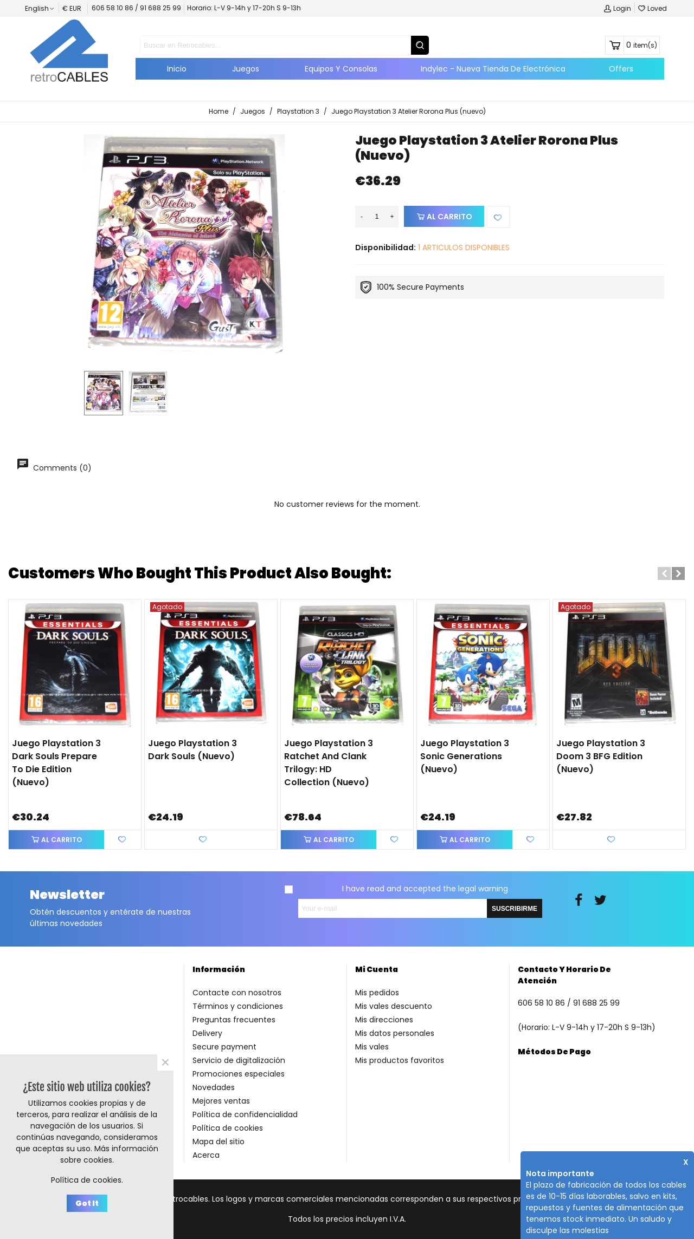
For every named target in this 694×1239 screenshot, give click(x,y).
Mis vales (372, 1046)
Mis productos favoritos (399, 1060)
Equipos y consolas (341, 68)
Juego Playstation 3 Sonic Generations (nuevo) (464, 756)
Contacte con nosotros (236, 992)
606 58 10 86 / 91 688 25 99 (136, 7)
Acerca (206, 1155)
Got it (87, 1203)
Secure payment (224, 1046)
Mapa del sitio (218, 1141)
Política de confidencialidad (245, 1114)
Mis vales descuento (393, 1006)
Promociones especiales (238, 1073)
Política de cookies (227, 1128)
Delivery (207, 1033)
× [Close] (165, 1062)
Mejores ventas (221, 1100)
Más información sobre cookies (109, 1154)
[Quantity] (377, 216)
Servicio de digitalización (238, 1060)
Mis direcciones (384, 1019)
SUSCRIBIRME (514, 908)
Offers (621, 68)
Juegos (245, 68)
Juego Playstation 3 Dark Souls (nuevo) (192, 749)
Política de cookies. (87, 1180)
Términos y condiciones (237, 1006)
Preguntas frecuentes (233, 1019)
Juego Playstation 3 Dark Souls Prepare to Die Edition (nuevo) (56, 762)
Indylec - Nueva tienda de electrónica (493, 68)
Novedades (213, 1087)
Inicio (177, 68)
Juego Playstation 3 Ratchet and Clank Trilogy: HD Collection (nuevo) (328, 762)
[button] (664, 573)
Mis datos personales (394, 1033)
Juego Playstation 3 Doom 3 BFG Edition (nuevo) (600, 756)
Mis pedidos (377, 992)
